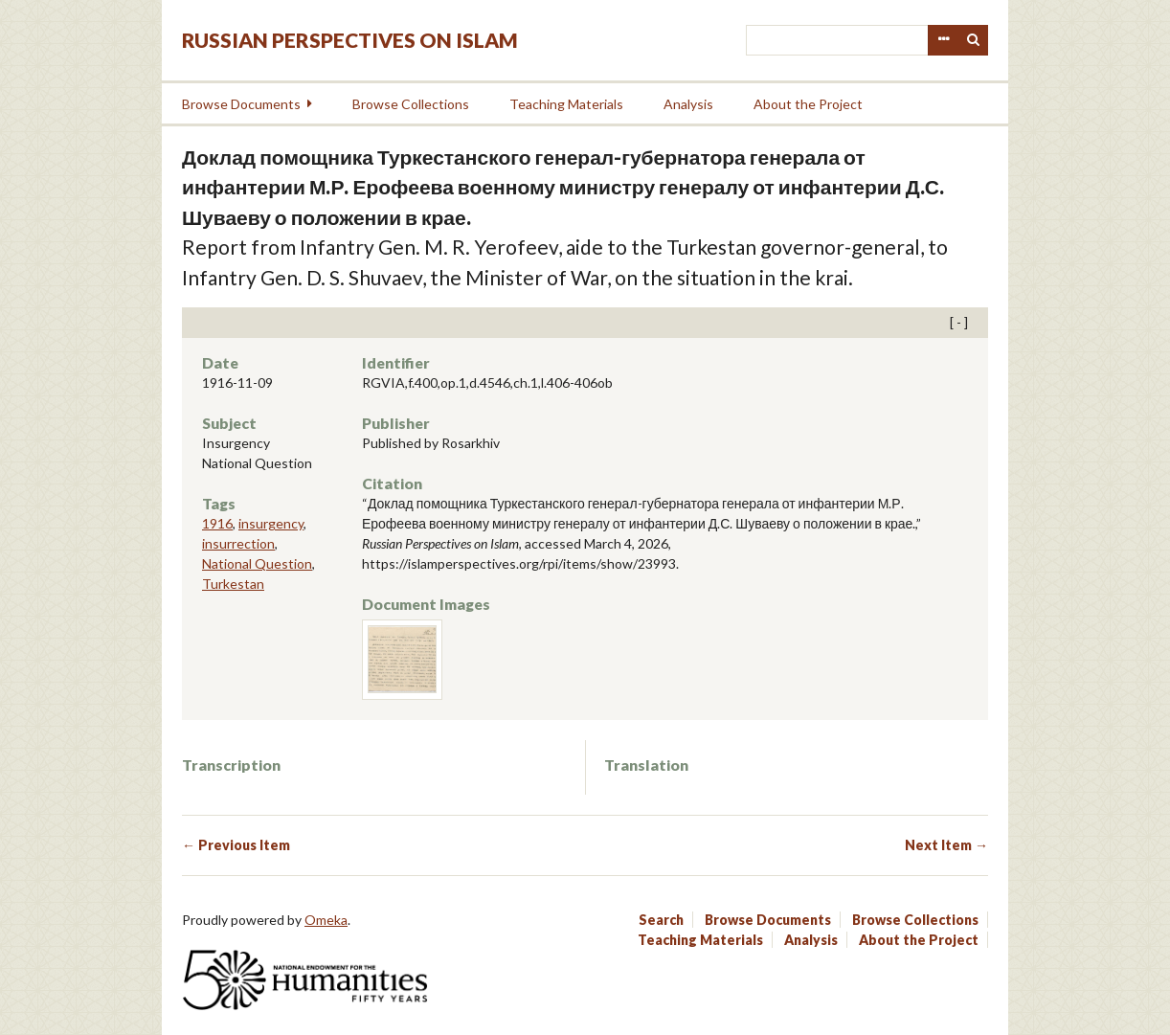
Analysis (688, 104)
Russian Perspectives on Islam (350, 40)
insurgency (271, 523)
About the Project (808, 104)
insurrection (238, 543)
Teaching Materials (566, 104)
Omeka (326, 919)
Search (973, 40)
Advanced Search (943, 40)
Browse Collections (410, 104)
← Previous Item (236, 845)
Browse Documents (241, 104)
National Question (257, 563)
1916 (217, 523)
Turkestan (233, 583)
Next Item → (946, 845)
